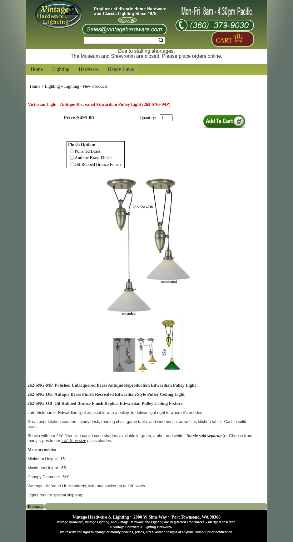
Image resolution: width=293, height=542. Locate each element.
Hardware (88, 69)
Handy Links (121, 69)
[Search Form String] (124, 40)
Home (37, 69)
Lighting (60, 69)
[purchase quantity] (166, 117)
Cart (224, 40)
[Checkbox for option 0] (72, 151)
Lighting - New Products (85, 86)
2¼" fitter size (73, 440)
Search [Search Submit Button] (161, 40)
